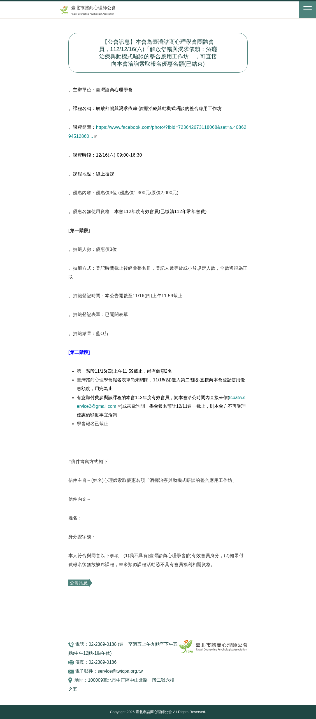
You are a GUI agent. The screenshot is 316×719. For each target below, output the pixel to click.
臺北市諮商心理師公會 (93, 7)
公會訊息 (79, 582)
